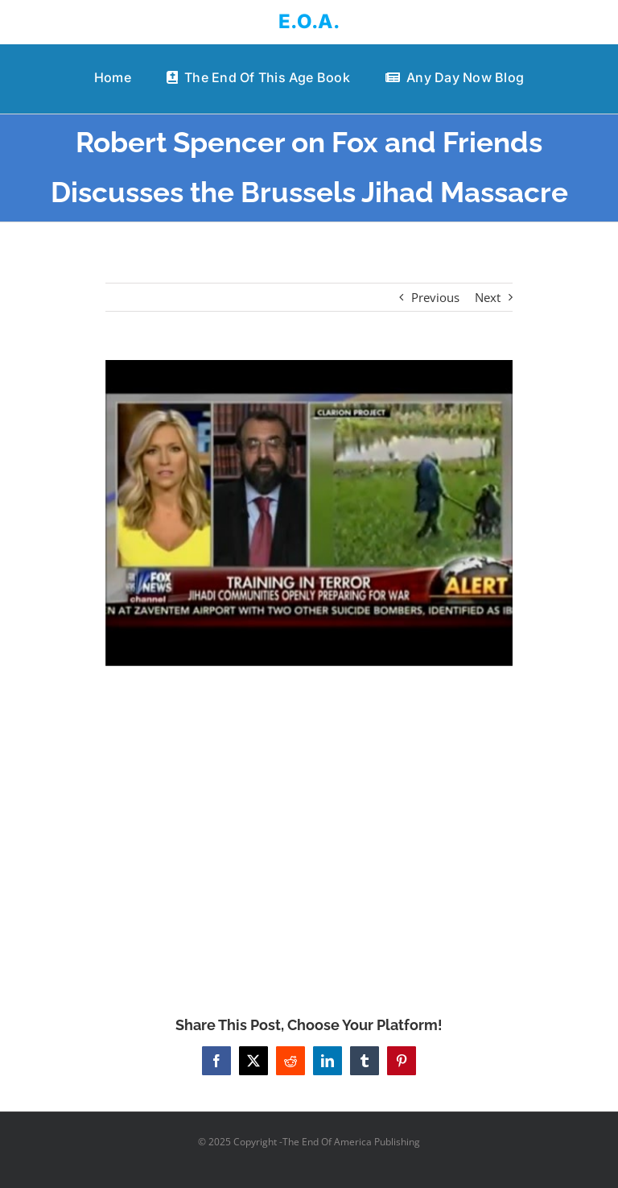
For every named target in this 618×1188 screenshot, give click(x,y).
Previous (435, 297)
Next (488, 297)
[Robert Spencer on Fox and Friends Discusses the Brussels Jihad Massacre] (309, 513)
